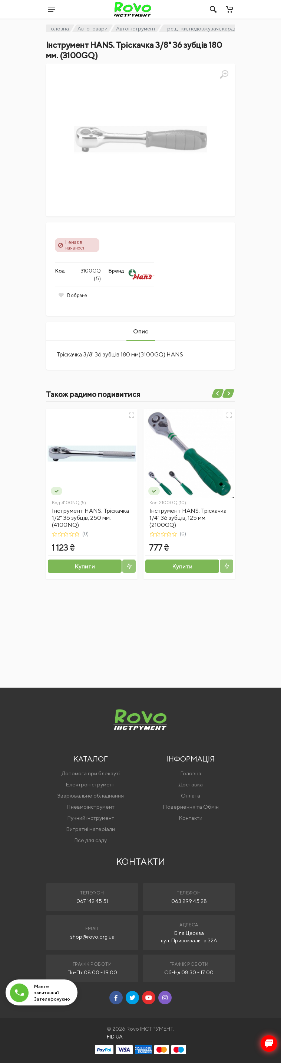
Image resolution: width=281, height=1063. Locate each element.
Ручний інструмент (90, 818)
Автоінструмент (136, 29)
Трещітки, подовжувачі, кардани (203, 29)
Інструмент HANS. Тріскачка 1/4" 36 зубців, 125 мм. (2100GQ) (188, 517)
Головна (59, 29)
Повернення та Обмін (191, 806)
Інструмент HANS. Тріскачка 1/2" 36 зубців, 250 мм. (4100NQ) (90, 517)
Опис (140, 331)
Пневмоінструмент (90, 806)
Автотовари (92, 29)
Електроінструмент (90, 784)
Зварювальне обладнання (90, 795)
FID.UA (115, 1037)
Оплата (190, 795)
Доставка (191, 784)
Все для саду (90, 840)
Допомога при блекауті (91, 773)
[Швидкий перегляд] (132, 415)
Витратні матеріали (90, 829)
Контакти (190, 818)
